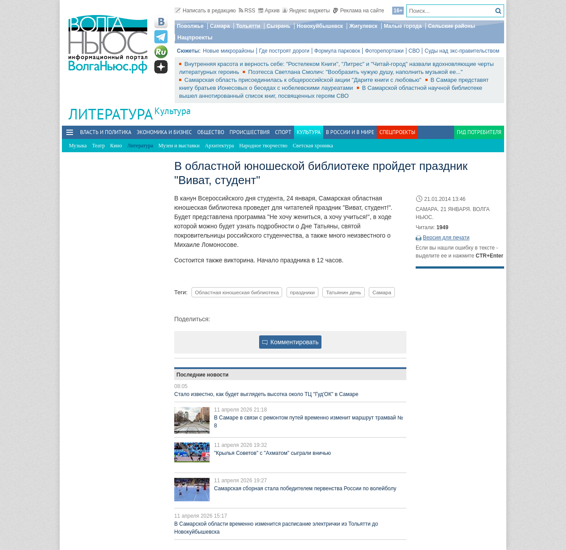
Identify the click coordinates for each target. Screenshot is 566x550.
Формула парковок (337, 51)
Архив (269, 11)
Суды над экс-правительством (461, 51)
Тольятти (248, 26)
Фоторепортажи (384, 51)
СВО (414, 51)
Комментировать (290, 342)
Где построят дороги (284, 51)
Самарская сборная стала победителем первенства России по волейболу (305, 488)
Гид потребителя (479, 132)
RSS (247, 11)
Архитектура (219, 145)
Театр (98, 145)
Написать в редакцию (205, 11)
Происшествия (249, 132)
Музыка (78, 145)
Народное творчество (263, 145)
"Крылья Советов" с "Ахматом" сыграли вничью (272, 453)
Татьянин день (343, 292)
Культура (172, 111)
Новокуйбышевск (320, 26)
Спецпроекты (397, 132)
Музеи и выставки (178, 145)
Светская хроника (313, 145)
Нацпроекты (195, 37)
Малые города (403, 26)
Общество (210, 132)
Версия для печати (446, 238)
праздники (302, 292)
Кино (116, 145)
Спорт (283, 132)
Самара (220, 26)
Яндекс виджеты (306, 11)
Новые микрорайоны (228, 51)
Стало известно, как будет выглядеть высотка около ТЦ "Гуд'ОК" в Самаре (266, 394)
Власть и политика (105, 132)
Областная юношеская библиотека (237, 292)
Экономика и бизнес (164, 132)
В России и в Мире (350, 132)
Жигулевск (363, 26)
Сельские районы (451, 26)
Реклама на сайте (358, 11)
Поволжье (190, 26)
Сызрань (279, 26)
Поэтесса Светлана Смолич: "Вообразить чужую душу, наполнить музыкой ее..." (355, 72)
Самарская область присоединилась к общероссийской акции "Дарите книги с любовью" (303, 80)
